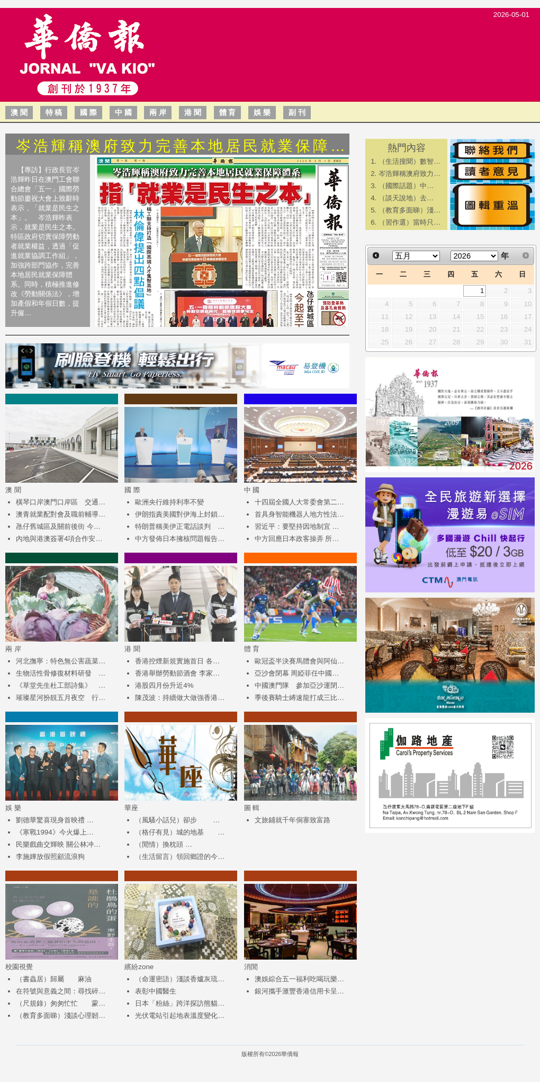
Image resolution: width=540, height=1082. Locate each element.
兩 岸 (157, 112)
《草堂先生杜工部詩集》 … (60, 685)
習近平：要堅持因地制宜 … (297, 526)
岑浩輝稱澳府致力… (409, 174)
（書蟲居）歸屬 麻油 (54, 979)
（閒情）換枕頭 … (163, 844)
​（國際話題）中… (406, 186)
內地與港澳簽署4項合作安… (59, 539)
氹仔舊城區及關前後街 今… (58, 526)
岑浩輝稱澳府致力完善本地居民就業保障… (182, 146)
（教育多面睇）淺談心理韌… (60, 1015)
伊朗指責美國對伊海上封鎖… (179, 514)
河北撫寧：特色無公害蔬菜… (60, 661)
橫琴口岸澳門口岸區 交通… (60, 502)
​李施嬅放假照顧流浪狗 (50, 857)
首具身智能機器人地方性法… (299, 514)
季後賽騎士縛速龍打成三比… (299, 698)
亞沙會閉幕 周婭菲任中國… (297, 673)
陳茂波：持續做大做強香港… (179, 698)
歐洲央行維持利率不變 (169, 502)
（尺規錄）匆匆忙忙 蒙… (60, 1003)
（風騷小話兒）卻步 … (177, 820)
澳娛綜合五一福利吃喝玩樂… (299, 979)
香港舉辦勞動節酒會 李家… (177, 673)
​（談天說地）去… (406, 198)
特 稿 (54, 112)
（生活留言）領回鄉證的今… (179, 857)
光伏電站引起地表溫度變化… (179, 1015)
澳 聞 (19, 112)
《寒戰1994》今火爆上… (55, 832)
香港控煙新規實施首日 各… (177, 661)
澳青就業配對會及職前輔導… (60, 514)
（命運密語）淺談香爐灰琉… (179, 979)
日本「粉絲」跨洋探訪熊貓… (179, 1003)
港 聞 (192, 112)
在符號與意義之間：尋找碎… (60, 991)
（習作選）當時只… (409, 222)
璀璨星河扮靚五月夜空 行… (60, 698)
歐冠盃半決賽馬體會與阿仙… (299, 661)
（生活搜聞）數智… (409, 161)
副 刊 (297, 112)
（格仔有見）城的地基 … (179, 832)
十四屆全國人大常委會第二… (299, 502)
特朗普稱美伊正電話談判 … (179, 526)
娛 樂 (262, 112)
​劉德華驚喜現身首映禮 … (55, 820)
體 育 (227, 112)
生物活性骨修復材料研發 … (60, 673)
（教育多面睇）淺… (409, 210)
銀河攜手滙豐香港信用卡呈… (299, 991)
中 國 (123, 112)
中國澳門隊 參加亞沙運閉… (299, 685)
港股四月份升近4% (164, 685)
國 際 (88, 112)
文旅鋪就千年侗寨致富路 (292, 820)
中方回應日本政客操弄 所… (297, 539)
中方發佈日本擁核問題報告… (179, 539)
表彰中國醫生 (155, 991)
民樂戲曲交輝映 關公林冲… (58, 844)
